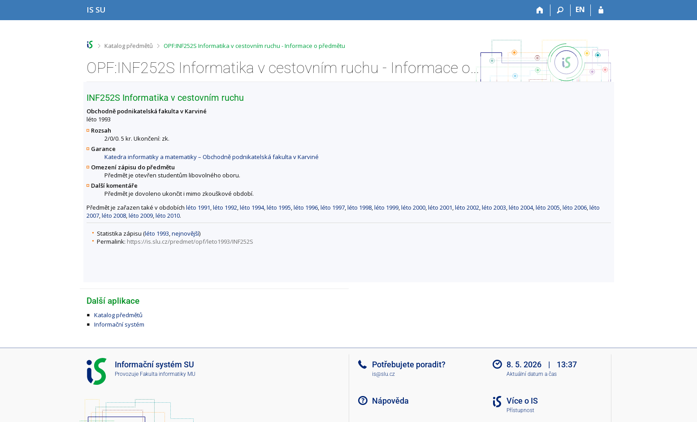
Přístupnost (520, 410)
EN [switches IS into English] (580, 9)
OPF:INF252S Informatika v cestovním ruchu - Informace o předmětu (254, 46)
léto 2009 (141, 215)
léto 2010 (168, 215)
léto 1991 (198, 207)
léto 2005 (548, 207)
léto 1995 (279, 207)
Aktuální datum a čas (532, 374)
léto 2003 (494, 207)
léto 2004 (521, 207)
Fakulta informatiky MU (167, 374)
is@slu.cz (383, 374)
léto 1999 (386, 207)
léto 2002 (467, 207)
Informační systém (119, 324)
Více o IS (522, 400)
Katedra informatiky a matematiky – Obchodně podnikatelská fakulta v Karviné (211, 157)
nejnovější (185, 233)
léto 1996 (306, 207)
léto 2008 (114, 215)
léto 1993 (157, 233)
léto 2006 (575, 207)
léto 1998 (359, 207)
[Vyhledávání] (560, 10)
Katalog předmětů (128, 46)
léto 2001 (440, 207)
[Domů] (540, 10)
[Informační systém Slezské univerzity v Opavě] (96, 9)
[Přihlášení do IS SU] (601, 10)
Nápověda (390, 400)
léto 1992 (225, 207)
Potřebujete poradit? (409, 364)
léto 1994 (252, 207)
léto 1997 (332, 207)
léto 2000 (413, 207)
